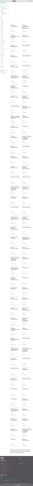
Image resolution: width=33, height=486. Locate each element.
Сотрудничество (27, 483)
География (20, 458)
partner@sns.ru (2, 479)
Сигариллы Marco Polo (3, 467)
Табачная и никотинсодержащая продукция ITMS (6, 464)
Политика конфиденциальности (6, 483)
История (20, 459)
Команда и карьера (21, 463)
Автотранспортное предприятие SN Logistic (6, 470)
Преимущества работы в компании (23, 464)
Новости (20, 461)
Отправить (15, 481)
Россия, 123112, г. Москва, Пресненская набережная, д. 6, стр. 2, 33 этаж (3, 460)
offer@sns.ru (11, 479)
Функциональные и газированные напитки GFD (6, 466)
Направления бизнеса (3, 463)
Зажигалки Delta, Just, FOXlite (4, 468)
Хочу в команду (2, 481)
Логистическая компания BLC (4, 469)
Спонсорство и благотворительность (23, 460)
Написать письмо (3, 72)
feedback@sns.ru (7, 479)
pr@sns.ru (15, 479)
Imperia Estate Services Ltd (4, 471)
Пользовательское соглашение (13, 483)
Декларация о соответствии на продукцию (21, 483)
